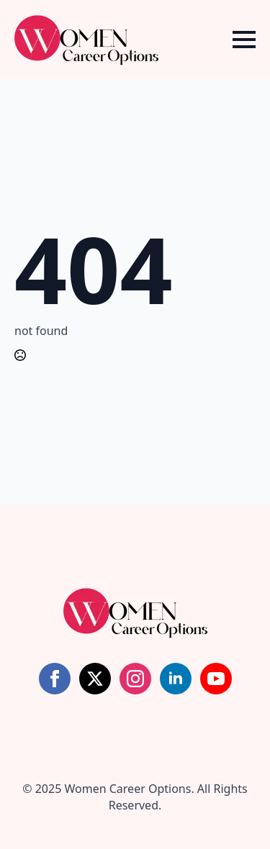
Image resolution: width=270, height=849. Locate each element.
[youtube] (216, 678)
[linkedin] (176, 678)
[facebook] (55, 678)
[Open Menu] (244, 39)
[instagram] (135, 678)
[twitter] (95, 678)
